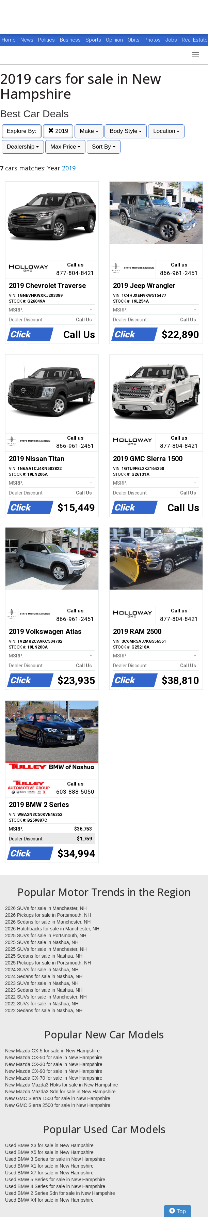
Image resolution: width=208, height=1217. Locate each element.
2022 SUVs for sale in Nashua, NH (42, 1003)
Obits (134, 40)
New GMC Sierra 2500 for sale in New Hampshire (57, 1105)
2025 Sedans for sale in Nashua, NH (43, 956)
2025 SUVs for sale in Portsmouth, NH (45, 935)
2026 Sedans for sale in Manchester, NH (48, 922)
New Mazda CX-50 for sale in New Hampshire (53, 1057)
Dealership (23, 146)
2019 (58, 131)
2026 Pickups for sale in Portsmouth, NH (48, 915)
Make (89, 131)
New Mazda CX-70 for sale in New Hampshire (53, 1078)
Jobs (171, 40)
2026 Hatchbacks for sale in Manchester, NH (52, 928)
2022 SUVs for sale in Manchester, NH (46, 997)
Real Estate (195, 40)
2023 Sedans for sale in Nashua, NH (43, 990)
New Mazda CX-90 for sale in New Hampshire (53, 1071)
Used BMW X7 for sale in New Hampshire (49, 1172)
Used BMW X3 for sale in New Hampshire (49, 1145)
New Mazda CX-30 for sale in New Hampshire (53, 1064)
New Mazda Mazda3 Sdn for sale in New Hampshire (60, 1091)
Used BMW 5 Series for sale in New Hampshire (55, 1179)
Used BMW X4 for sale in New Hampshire (49, 1200)
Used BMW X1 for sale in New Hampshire (49, 1166)
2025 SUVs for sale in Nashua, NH (42, 942)
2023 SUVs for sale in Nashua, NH (42, 983)
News (26, 40)
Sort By (103, 146)
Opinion (115, 40)
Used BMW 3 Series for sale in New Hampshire (55, 1159)
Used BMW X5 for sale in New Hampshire (49, 1152)
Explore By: (21, 131)
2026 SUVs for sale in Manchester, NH (46, 908)
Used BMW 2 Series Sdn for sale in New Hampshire (60, 1193)
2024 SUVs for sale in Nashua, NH (42, 969)
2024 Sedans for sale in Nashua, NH (43, 976)
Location (166, 131)
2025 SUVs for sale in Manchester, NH (46, 949)
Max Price (65, 146)
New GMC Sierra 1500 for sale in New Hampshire (57, 1098)
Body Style (126, 131)
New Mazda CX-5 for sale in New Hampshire (52, 1050)
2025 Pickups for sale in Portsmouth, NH (48, 962)
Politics (46, 40)
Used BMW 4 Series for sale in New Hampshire (55, 1186)
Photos (153, 40)
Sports (93, 40)
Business (71, 40)
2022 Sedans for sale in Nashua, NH (43, 1010)
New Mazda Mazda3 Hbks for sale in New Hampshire (61, 1084)
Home (9, 40)
